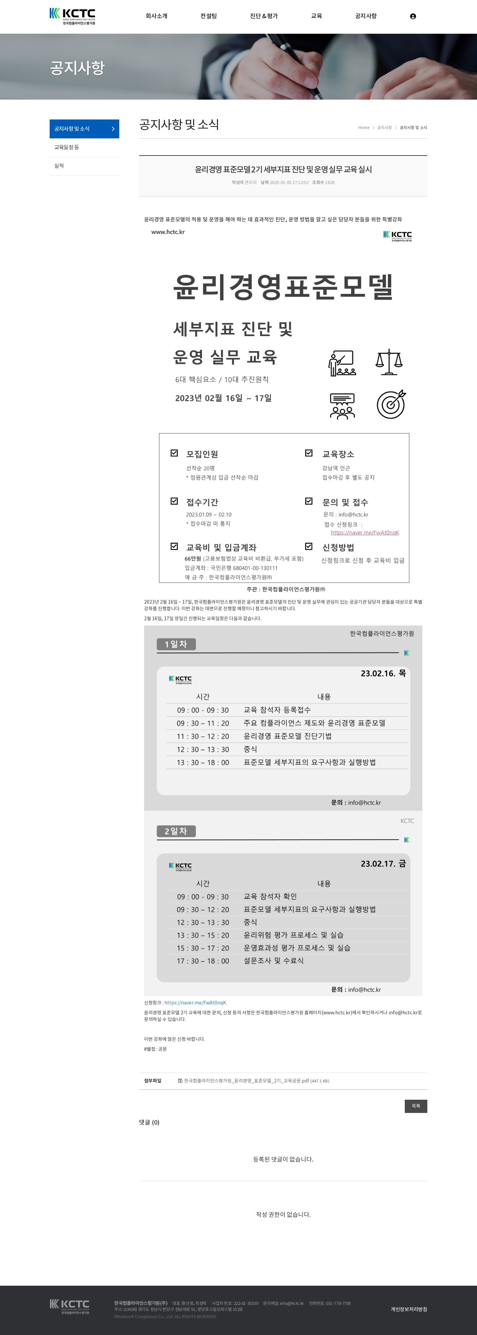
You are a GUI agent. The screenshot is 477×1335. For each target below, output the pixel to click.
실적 (59, 166)
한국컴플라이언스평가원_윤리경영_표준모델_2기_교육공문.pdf (256, 1081)
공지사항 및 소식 (71, 129)
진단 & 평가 (264, 16)
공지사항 (366, 16)
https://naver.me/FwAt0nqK (195, 1003)
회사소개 (157, 16)
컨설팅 (208, 16)
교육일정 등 (66, 148)
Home (363, 128)
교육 (316, 16)
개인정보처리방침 (409, 1309)
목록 (416, 1106)
